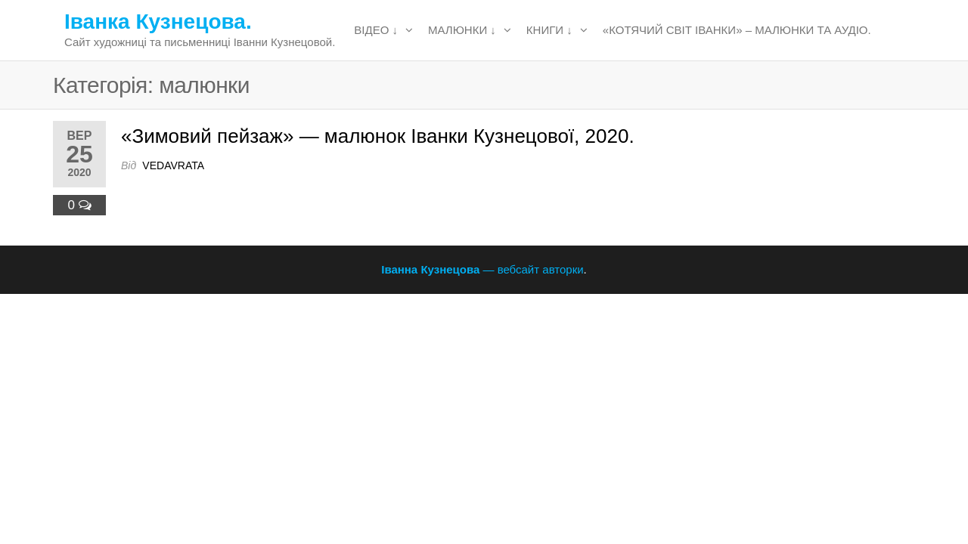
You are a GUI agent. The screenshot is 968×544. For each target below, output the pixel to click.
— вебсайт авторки (482, 269)
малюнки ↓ (462, 29)
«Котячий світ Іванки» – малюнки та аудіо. (737, 29)
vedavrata (173, 165)
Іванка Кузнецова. (158, 21)
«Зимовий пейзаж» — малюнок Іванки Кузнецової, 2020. (377, 136)
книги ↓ (549, 29)
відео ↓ (376, 29)
